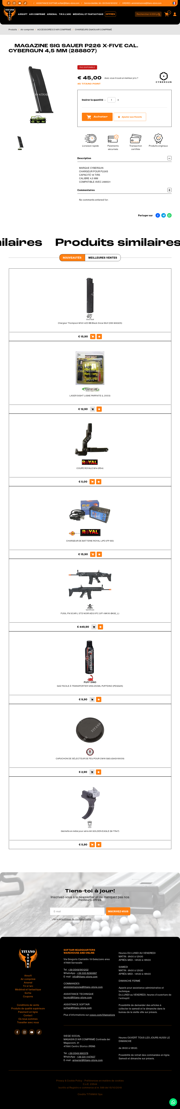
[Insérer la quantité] (112, 99)
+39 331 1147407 (86, 1056)
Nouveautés (72, 257)
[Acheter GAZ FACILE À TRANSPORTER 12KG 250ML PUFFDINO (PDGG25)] (92, 699)
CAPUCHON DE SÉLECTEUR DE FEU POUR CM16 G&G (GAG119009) (90, 758)
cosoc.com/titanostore (102, 1014)
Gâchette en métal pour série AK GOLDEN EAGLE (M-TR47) (90, 831)
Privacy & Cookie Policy (69, 1080)
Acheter (97, 117)
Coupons (28, 996)
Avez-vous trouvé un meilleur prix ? (121, 78)
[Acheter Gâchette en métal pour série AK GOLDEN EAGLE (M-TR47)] (92, 844)
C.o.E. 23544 (90, 1084)
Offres (110, 14)
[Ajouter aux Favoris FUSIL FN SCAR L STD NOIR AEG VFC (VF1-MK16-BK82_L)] (100, 626)
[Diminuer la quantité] (105, 100)
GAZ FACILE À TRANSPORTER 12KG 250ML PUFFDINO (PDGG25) (90, 686)
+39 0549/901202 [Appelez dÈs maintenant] (111, 3)
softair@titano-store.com (70, 3)
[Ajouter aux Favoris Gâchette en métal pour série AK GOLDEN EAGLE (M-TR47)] (98, 844)
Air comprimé (37, 14)
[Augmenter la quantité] (118, 100)
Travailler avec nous (28, 1022)
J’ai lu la (71, 919)
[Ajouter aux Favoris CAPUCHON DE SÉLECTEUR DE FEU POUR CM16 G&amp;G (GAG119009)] (98, 772)
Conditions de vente (28, 1005)
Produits (13, 29)
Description (124, 158)
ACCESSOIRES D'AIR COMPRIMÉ (54, 29)
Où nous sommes (28, 1018)
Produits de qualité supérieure (28, 1008)
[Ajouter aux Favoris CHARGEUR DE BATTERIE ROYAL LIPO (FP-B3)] (99, 554)
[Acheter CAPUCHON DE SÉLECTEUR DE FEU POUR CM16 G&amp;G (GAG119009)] (92, 772)
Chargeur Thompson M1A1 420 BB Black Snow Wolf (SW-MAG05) (90, 323)
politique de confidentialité (76, 919)
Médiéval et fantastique (88, 14)
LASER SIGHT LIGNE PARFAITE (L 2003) (90, 395)
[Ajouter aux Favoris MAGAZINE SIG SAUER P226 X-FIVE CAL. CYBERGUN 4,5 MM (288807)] (130, 117)
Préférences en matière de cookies (104, 1080)
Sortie (28, 993)
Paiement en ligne (28, 1011)
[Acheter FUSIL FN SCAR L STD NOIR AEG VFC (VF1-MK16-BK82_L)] (94, 626)
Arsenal (52, 14)
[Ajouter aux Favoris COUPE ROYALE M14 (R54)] (98, 481)
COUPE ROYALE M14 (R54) (90, 468)
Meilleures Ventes (102, 257)
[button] (174, 3)
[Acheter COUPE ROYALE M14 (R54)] (92, 481)
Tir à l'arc (65, 14)
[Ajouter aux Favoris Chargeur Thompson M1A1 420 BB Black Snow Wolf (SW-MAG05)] (99, 336)
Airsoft (23, 14)
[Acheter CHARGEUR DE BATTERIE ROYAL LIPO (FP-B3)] (92, 554)
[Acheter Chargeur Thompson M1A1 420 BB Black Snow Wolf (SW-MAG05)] (92, 336)
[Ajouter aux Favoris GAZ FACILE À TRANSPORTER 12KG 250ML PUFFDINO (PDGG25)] (98, 699)
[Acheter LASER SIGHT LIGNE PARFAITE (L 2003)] (92, 409)
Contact (28, 1015)
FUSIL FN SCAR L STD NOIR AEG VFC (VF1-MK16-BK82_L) (90, 613)
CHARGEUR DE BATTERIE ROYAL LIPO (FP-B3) (90, 541)
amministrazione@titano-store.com (148, 3)
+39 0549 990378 (78, 1053)
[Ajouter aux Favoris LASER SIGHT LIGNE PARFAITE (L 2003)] (99, 409)
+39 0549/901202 (78, 969)
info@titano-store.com (85, 976)
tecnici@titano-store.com (78, 997)
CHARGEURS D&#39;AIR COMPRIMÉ (93, 29)
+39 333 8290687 (87, 973)
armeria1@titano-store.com (87, 1060)
